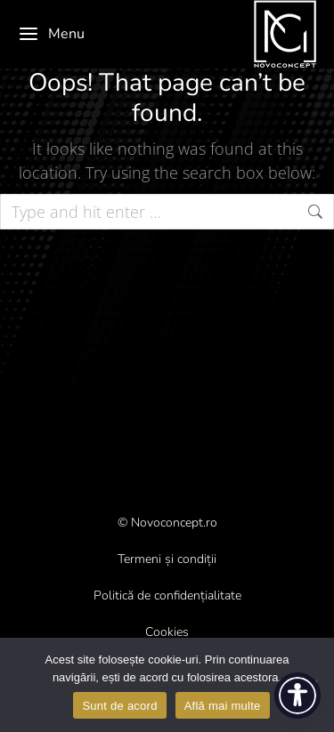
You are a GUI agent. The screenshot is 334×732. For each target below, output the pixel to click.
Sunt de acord (119, 705)
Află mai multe (222, 705)
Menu (51, 33)
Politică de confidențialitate (167, 595)
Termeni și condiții (167, 559)
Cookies (167, 631)
